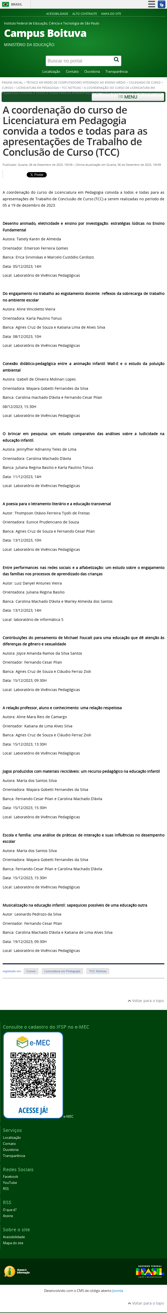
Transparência (116, 71)
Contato (72, 71)
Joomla (117, 1290)
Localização (51, 71)
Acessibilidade (57, 14)
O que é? (10, 1210)
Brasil (16, 4)
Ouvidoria (92, 71)
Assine (8, 1216)
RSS (6, 1188)
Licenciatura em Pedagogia (37, 88)
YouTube (10, 1182)
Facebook (10, 1176)
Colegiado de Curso (145, 82)
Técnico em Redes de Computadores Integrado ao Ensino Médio (76, 82)
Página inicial (12, 82)
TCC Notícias (71, 88)
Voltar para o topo (146, 1000)
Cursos (7, 88)
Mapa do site (111, 14)
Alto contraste (84, 14)
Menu (128, 97)
